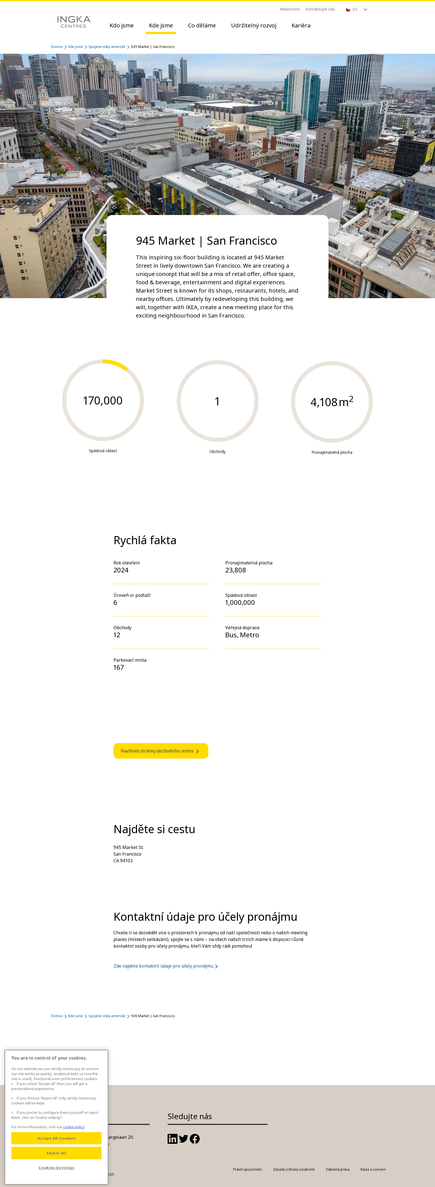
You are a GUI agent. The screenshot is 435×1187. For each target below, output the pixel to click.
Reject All (56, 1161)
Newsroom (290, 9)
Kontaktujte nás (320, 9)
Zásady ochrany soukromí (294, 1169)
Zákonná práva (338, 1169)
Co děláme (202, 25)
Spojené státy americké (106, 46)
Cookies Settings (56, 1176)
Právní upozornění (247, 1169)
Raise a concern (373, 1169)
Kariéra (301, 25)
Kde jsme (161, 25)
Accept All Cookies (56, 1146)
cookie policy (73, 1135)
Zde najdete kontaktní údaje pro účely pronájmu (166, 966)
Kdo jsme (122, 25)
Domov (57, 46)
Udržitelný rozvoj (253, 25)
